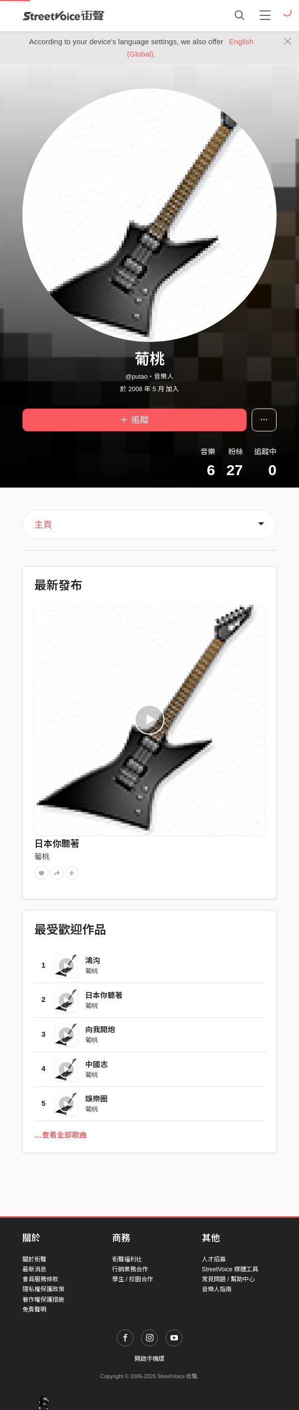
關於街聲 (34, 1259)
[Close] (288, 42)
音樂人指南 (217, 1289)
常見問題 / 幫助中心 (228, 1279)
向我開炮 (100, 1029)
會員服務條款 (40, 1279)
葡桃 (41, 856)
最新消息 (34, 1269)
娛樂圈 (96, 1098)
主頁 (43, 525)
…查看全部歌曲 (60, 1135)
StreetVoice (63, 15)
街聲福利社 (127, 1259)
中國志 (96, 1064)
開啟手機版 (149, 1358)
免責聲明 (34, 1309)
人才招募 (214, 1259)
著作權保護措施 (43, 1299)
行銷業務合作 (130, 1269)
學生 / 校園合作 (132, 1279)
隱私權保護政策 (43, 1289)
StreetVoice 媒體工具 (230, 1269)
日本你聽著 (56, 844)
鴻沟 (92, 960)
